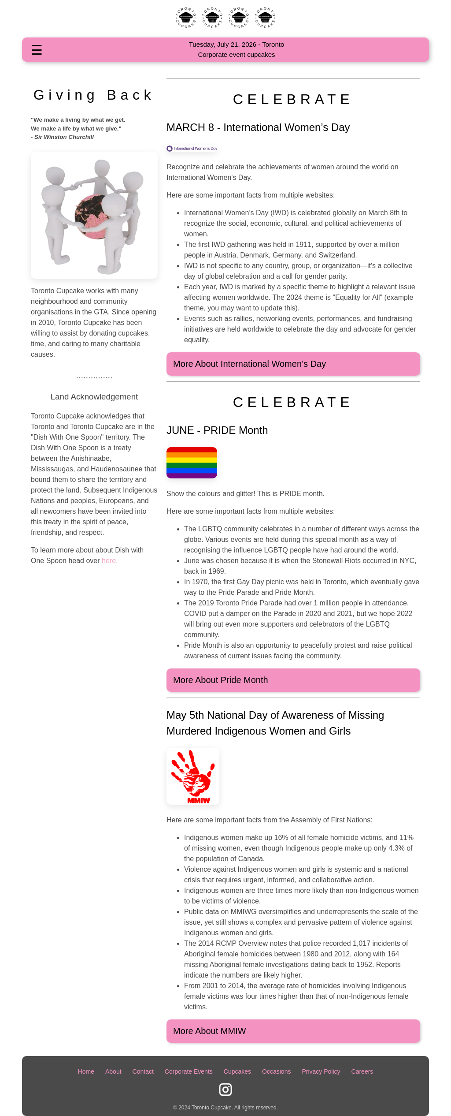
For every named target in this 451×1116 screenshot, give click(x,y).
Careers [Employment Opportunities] (362, 1071)
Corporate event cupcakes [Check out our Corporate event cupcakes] (236, 54)
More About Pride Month (220, 680)
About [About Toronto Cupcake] (113, 1071)
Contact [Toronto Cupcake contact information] (143, 1071)
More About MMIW (209, 1031)
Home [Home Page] (86, 1071)
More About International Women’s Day (249, 364)
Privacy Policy (321, 1071)
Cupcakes (237, 1071)
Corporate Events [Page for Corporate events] (189, 1071)
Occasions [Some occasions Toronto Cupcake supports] (276, 1071)
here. (109, 560)
